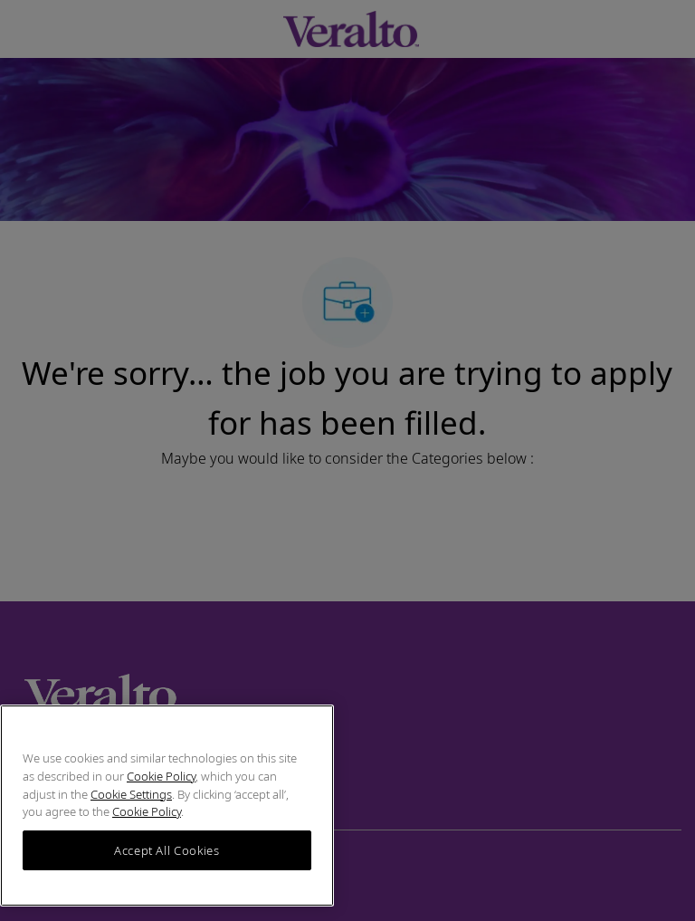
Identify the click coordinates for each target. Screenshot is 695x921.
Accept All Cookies (167, 850)
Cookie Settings (131, 794)
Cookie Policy (161, 776)
